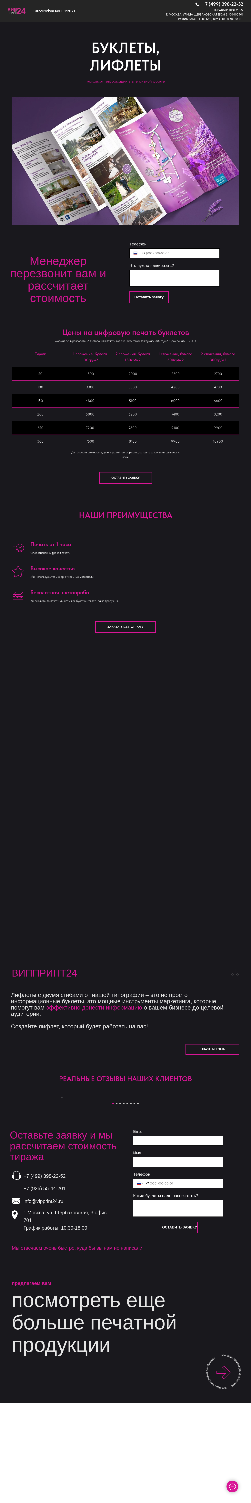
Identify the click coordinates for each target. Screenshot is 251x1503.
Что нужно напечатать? (151, 265)
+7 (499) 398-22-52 (223, 4)
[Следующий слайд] (190, 1146)
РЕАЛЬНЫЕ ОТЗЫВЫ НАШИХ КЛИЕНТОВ (125, 1079)
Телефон (137, 244)
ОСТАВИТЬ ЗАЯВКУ (179, 1325)
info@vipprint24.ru (228, 10)
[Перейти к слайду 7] (134, 1201)
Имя (137, 1251)
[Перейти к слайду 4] (124, 1201)
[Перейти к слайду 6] (131, 1201)
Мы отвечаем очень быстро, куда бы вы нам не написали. (78, 1346)
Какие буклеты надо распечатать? (165, 1293)
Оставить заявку (149, 297)
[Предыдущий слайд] (61, 1146)
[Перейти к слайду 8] (138, 1201)
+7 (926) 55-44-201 (45, 1286)
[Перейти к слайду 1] (113, 1201)
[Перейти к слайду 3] (120, 1201)
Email (138, 1229)
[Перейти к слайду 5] (127, 1201)
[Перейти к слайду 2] (116, 1201)
